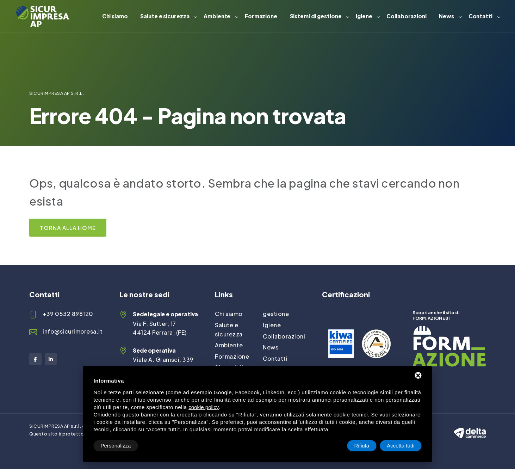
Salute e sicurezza (164, 16)
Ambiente (217, 16)
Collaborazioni (406, 16)
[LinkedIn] (51, 359)
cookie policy (203, 407)
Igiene (364, 16)
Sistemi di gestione (316, 16)
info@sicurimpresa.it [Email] (73, 331)
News (446, 16)
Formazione (261, 16)
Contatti (480, 16)
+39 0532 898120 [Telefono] (68, 313)
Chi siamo (115, 16)
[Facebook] (35, 359)
